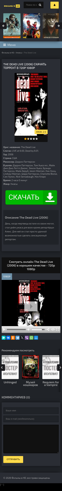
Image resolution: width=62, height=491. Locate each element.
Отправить (13, 464)
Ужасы (19, 52)
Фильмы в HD (8, 52)
